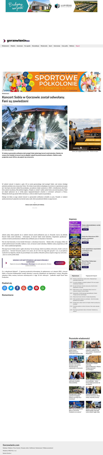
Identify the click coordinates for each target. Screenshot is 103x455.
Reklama (72, 46)
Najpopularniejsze (91, 276)
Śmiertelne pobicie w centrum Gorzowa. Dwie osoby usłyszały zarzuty (86, 307)
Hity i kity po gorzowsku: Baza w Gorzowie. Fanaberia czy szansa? (85, 310)
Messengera (24, 264)
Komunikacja (35, 46)
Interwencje (57, 46)
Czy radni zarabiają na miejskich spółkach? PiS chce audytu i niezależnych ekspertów (86, 283)
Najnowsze (75, 276)
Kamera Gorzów (7, 453)
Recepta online (25, 448)
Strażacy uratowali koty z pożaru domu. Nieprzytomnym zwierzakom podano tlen (85, 279)
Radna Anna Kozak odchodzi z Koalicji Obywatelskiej (84, 296)
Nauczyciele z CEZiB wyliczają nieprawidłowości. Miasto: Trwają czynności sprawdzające (85, 294)
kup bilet (85, 229)
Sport (50, 46)
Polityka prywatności (48, 448)
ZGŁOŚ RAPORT (60, 263)
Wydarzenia (44, 46)
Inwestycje (20, 46)
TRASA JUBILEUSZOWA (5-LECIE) (91, 225)
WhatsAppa (32, 264)
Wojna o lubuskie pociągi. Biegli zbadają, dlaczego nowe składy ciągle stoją (93, 410)
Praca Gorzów (16, 448)
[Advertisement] (51, 24)
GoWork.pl (32, 448)
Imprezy (73, 219)
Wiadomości (5, 46)
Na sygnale (27, 46)
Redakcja (5, 448)
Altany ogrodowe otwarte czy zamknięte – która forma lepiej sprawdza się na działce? (85, 299)
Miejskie (13, 46)
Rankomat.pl (39, 448)
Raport (78, 46)
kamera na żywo (94, 151)
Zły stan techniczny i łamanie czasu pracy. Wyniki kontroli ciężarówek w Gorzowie (85, 286)
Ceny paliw (65, 46)
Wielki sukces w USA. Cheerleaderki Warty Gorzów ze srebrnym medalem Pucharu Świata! (84, 290)
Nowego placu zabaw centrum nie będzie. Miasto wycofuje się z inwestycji (86, 303)
